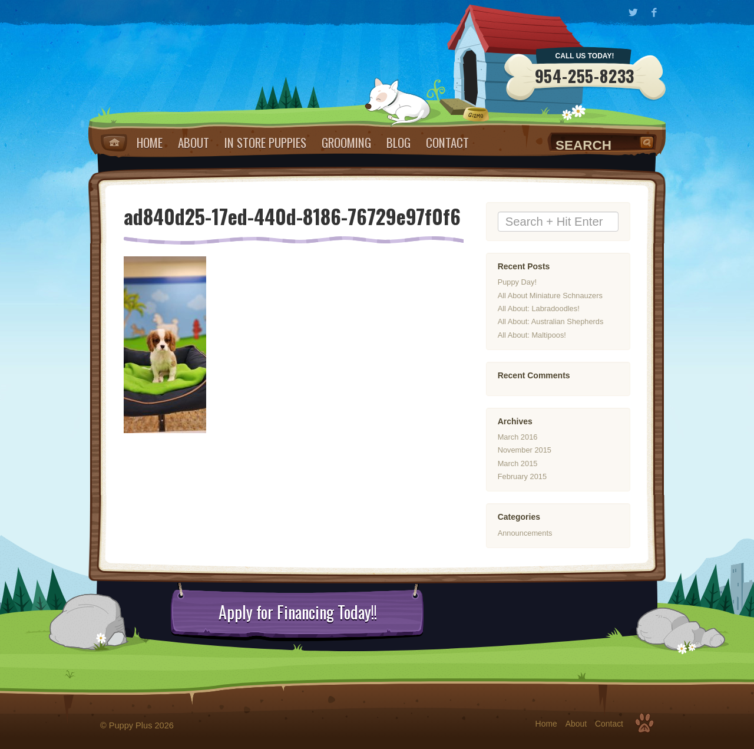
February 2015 (522, 476)
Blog (398, 142)
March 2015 (518, 463)
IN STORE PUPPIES (265, 142)
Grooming (346, 142)
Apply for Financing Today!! (298, 612)
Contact (447, 142)
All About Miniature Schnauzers (550, 295)
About (193, 142)
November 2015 (524, 450)
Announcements (525, 533)
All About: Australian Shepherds (551, 322)
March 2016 (518, 437)
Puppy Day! (517, 282)
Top (644, 723)
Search (648, 142)
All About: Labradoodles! (539, 308)
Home (114, 142)
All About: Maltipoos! (532, 335)
